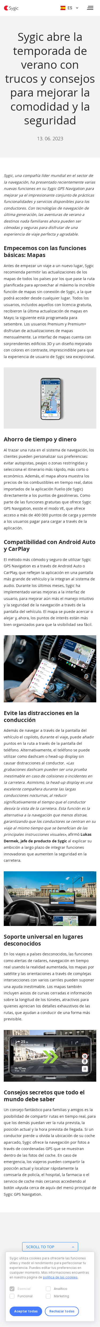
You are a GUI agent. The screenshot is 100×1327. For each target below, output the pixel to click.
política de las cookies (60, 1277)
